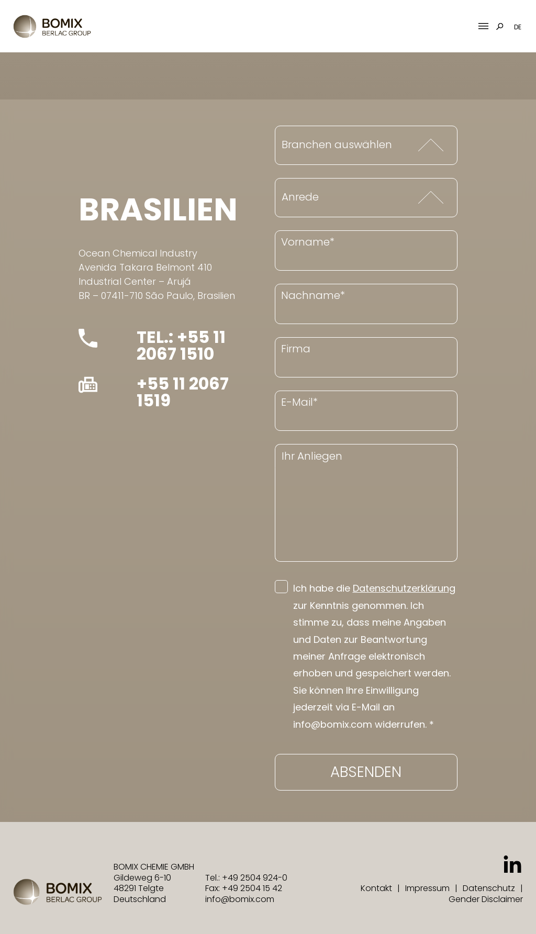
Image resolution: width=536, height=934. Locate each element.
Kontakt (376, 888)
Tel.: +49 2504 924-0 (246, 878)
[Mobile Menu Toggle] (483, 26)
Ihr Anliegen (312, 456)
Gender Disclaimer (486, 899)
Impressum (427, 888)
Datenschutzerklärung (404, 588)
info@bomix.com (239, 899)
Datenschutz (489, 888)
